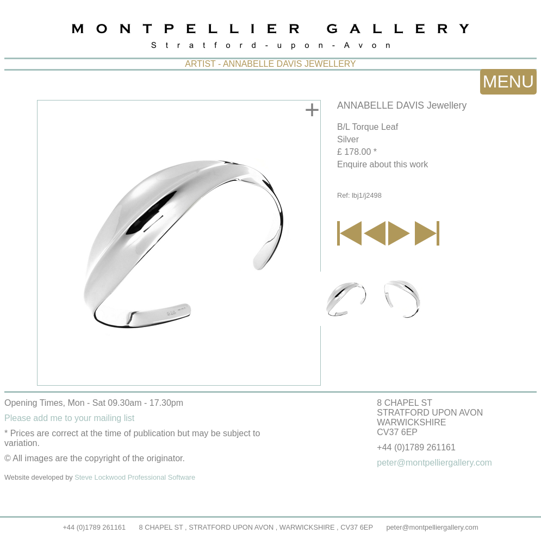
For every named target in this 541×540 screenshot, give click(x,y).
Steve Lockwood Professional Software (134, 477)
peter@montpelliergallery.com (432, 527)
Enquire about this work (382, 164)
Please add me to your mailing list (69, 418)
